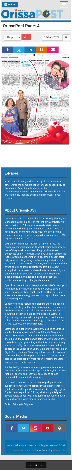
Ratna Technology (44, 450)
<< (29, 465)
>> (42, 465)
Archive (10, 4)
